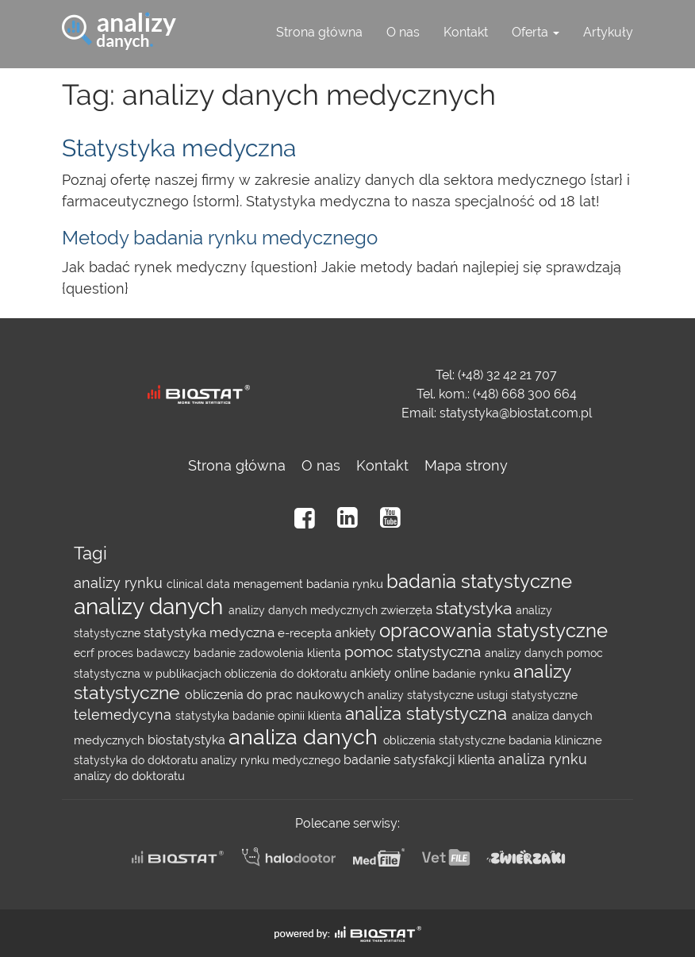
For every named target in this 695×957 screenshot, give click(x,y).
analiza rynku (542, 759)
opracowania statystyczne (493, 631)
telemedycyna (124, 714)
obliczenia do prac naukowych (276, 694)
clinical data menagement (236, 584)
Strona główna (319, 32)
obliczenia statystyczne (446, 740)
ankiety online (391, 673)
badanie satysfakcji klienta (421, 759)
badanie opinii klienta (288, 715)
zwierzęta (408, 610)
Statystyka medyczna (179, 148)
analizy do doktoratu (129, 776)
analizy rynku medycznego (272, 760)
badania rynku (346, 584)
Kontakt (465, 32)
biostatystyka (188, 740)
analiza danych (305, 736)
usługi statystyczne (527, 695)
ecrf (86, 653)
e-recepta (306, 633)
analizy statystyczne (422, 695)
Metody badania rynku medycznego (220, 237)
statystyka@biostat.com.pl (516, 413)
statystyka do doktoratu (137, 760)
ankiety (357, 632)
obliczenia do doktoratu (287, 673)
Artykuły (608, 32)
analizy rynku (120, 583)
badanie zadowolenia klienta (269, 653)
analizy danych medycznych (304, 610)
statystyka (476, 608)
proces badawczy (146, 653)
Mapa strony (466, 465)
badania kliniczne (555, 740)
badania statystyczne (479, 582)
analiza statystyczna (428, 714)
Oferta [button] (535, 32)
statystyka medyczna (211, 632)
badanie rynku (472, 674)
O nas (403, 32)
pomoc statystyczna (414, 652)
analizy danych (151, 607)
